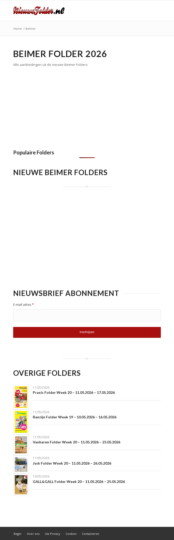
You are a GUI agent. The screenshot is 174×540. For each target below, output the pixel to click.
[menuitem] (17, 534)
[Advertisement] (56, 107)
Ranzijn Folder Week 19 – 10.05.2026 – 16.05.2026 (74, 417)
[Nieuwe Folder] (72, 10)
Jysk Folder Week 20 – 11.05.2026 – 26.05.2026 (72, 463)
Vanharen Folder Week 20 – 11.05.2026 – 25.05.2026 (76, 442)
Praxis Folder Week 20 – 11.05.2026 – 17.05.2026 (74, 392)
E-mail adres (23, 304)
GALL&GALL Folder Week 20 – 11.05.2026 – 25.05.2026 (79, 481)
